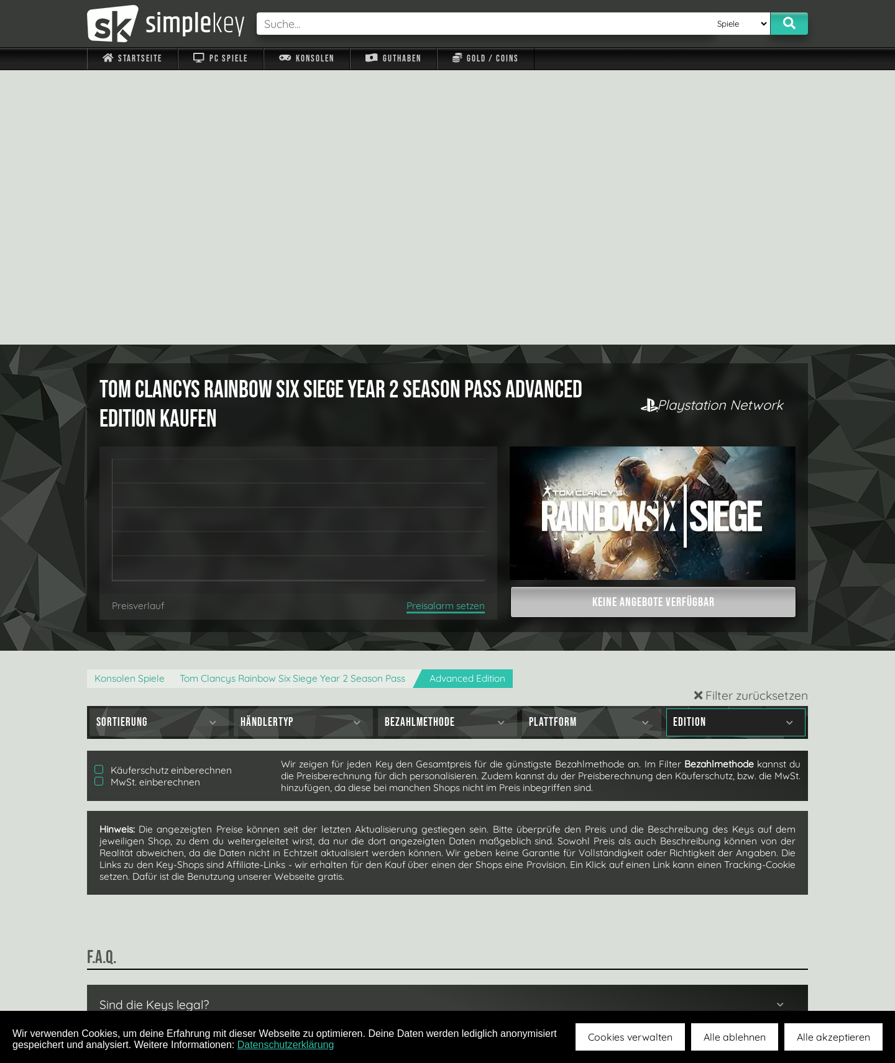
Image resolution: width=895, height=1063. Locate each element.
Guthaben (393, 59)
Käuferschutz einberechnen (163, 496)
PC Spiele (220, 59)
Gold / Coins (485, 59)
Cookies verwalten (630, 1037)
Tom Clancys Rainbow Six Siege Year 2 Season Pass (292, 404)
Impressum (140, 982)
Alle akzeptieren (833, 1037)
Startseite (132, 59)
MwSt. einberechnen (147, 507)
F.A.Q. (369, 982)
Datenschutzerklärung (285, 1044)
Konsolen (306, 59)
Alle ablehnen (735, 1037)
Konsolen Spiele (129, 404)
